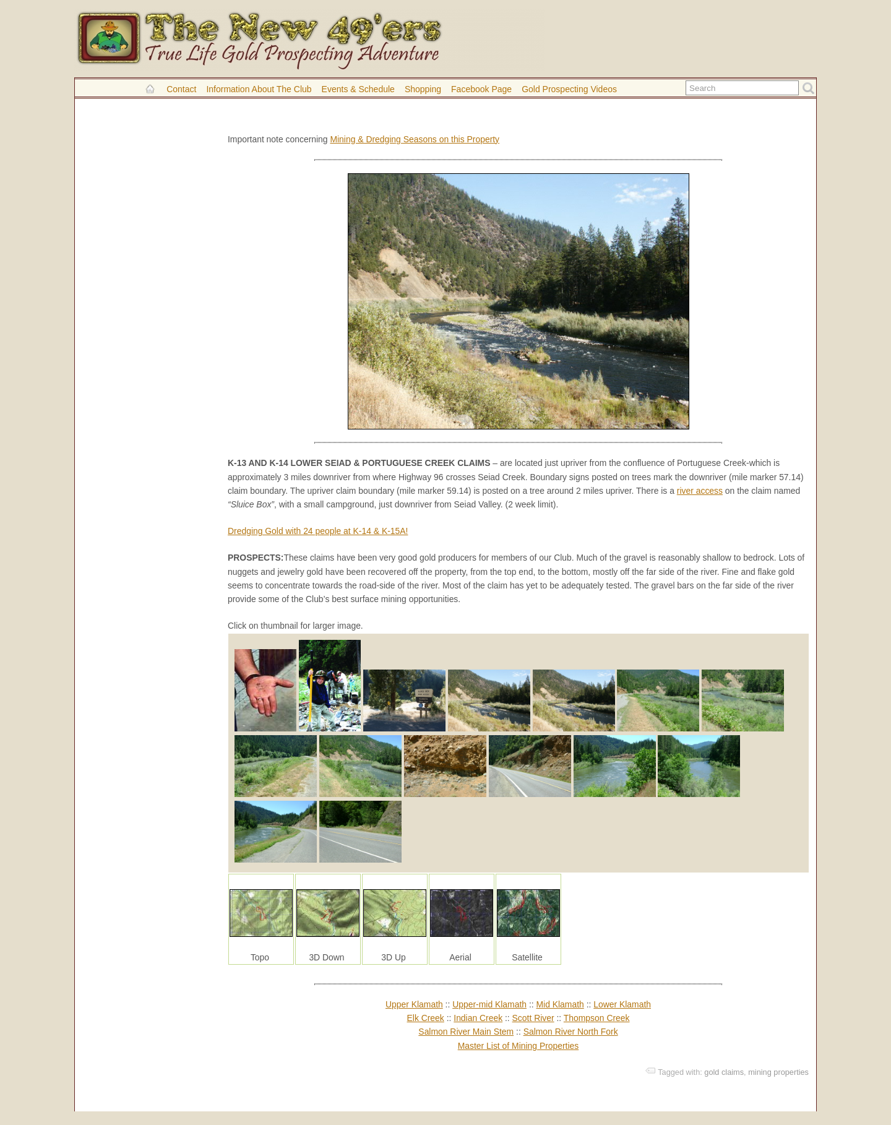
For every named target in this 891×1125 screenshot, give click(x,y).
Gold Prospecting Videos (569, 89)
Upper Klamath (414, 1004)
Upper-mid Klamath (489, 1004)
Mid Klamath (559, 1004)
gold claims (724, 1072)
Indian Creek (478, 1018)
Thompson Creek (597, 1018)
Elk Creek (425, 1018)
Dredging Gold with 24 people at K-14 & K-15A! (318, 531)
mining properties (778, 1072)
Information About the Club (258, 89)
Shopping (423, 89)
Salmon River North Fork (570, 1032)
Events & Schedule (358, 89)
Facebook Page (481, 89)
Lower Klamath (622, 1004)
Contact (181, 89)
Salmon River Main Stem (466, 1032)
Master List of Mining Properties (518, 1046)
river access (700, 491)
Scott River (533, 1018)
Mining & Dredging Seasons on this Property (414, 139)
